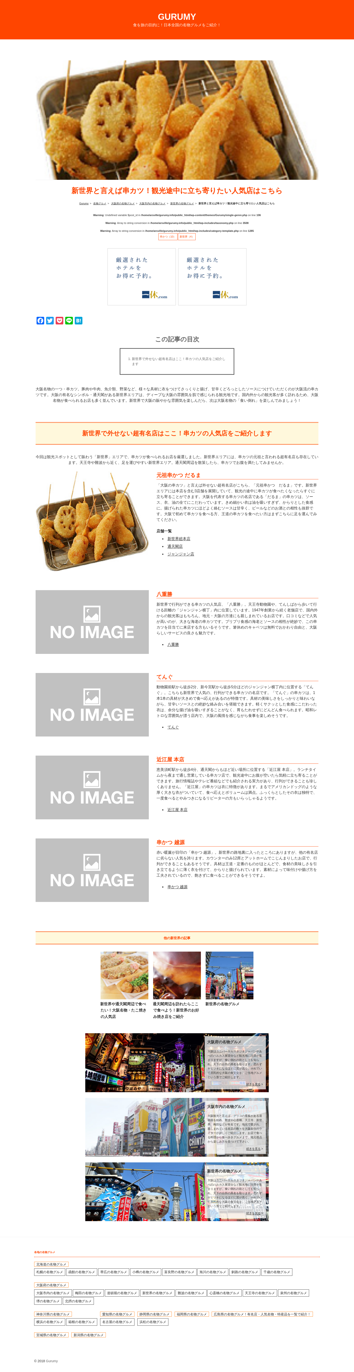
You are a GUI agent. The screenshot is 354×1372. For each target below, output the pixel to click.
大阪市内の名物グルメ (226, 1107)
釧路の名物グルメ (244, 1272)
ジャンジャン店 (180, 554)
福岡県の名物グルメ (192, 1314)
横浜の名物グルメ (49, 1322)
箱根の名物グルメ (81, 1322)
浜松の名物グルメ (152, 1322)
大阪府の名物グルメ (224, 1042)
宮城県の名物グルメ (51, 1335)
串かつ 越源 (177, 887)
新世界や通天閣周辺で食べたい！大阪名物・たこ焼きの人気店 (123, 1010)
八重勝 (173, 644)
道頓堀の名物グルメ (122, 1293)
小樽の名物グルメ (145, 1272)
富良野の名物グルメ (179, 1272)
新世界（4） (187, 236)
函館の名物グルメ (81, 1272)
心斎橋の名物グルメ (224, 1293)
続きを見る (253, 1084)
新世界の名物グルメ (222, 1004)
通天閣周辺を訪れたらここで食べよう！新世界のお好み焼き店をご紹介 (176, 1010)
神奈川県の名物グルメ (53, 1314)
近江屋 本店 (177, 810)
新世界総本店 (178, 539)
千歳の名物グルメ (276, 1272)
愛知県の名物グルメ (117, 1314)
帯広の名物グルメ (113, 1272)
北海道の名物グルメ (51, 1264)
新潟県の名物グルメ (89, 1335)
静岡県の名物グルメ (154, 1314)
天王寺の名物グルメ (260, 1293)
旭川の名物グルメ (212, 1272)
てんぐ (173, 727)
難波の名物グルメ (191, 1293)
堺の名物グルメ (48, 1301)
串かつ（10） (168, 236)
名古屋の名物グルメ (117, 1322)
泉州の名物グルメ (293, 1293)
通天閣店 (175, 546)
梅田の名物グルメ (88, 1293)
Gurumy (177, 17)
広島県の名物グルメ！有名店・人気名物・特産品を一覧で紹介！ (262, 1314)
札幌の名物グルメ (49, 1272)
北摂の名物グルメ (78, 1301)
